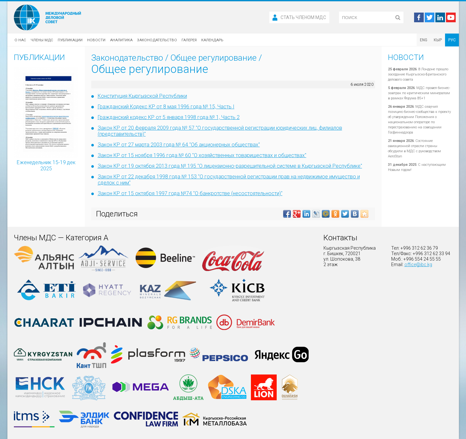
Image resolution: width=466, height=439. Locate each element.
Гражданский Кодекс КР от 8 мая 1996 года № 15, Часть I (166, 107)
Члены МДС (42, 40)
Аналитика (121, 40)
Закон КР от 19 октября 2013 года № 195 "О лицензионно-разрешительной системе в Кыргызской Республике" (230, 166)
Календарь (212, 40)
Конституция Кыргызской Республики (142, 96)
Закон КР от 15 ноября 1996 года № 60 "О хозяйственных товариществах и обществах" (202, 155)
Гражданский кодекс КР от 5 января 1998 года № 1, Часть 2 (169, 117)
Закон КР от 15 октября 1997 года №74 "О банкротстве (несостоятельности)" (190, 193)
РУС (452, 40)
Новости (96, 40)
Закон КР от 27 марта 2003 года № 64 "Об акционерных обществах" (179, 145)
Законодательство (157, 40)
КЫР (438, 40)
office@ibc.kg (418, 264)
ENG (423, 40)
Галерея (189, 40)
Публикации (70, 40)
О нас (20, 40)
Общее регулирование (213, 58)
